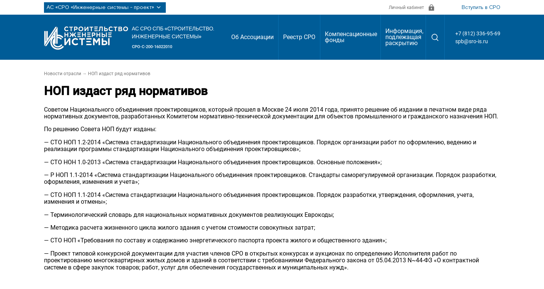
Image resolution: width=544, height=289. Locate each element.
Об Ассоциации (252, 37)
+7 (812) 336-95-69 (477, 33)
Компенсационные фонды (351, 37)
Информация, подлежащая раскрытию (404, 37)
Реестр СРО (299, 37)
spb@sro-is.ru (471, 41)
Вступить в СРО (481, 7)
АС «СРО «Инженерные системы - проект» (105, 7)
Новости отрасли (62, 73)
